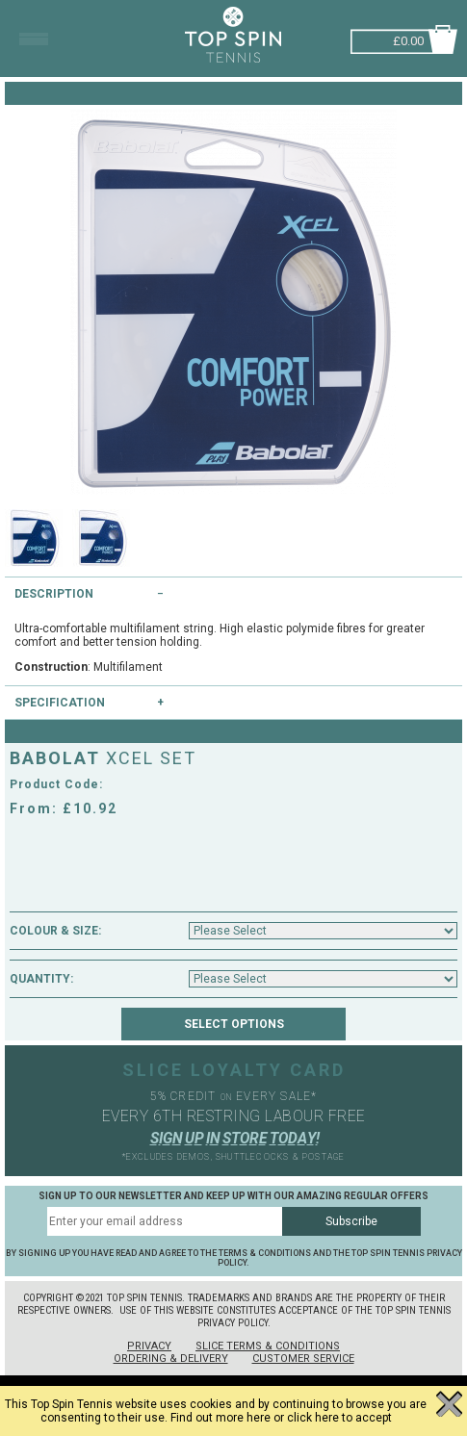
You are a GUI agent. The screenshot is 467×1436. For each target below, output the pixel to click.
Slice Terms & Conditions (267, 1346)
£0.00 (408, 39)
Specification (59, 702)
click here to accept (339, 1417)
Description (53, 594)
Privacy (149, 1346)
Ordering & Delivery (171, 1358)
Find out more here (220, 1417)
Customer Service (303, 1358)
